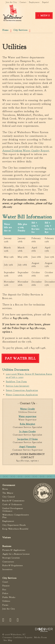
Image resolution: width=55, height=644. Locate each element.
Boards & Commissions (13, 500)
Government (8, 485)
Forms (5, 605)
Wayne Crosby (27, 408)
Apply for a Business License (16, 554)
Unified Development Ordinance (12, 509)
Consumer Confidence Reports (17, 637)
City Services (20, 30)
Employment (34, 2)
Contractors (8, 561)
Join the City (11, 2)
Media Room (40, 637)
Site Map (8, 640)
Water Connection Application (22, 394)
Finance (6, 585)
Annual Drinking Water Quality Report (25, 150)
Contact (23, 2)
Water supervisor (27, 416)
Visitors (6, 537)
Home (5, 30)
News (5, 489)
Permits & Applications (13, 550)
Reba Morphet (27, 424)
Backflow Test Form (16, 381)
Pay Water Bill (20, 358)
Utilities (6, 601)
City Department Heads (14, 525)
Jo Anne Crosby (27, 431)
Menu (45, 15)
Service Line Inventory (17, 385)
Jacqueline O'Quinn (27, 439)
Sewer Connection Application (22, 390)
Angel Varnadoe (27, 446)
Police (5, 593)
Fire (4, 589)
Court (5, 582)
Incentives (7, 569)
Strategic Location (11, 557)
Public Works (8, 597)
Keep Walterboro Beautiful (15, 528)
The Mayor (7, 493)
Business (6, 546)
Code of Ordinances (12, 504)
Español (45, 2)
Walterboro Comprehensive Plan (15, 516)
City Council (8, 496)
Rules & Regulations (12, 565)
